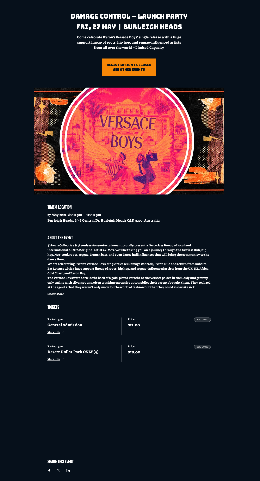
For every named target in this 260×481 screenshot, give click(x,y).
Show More (55, 294)
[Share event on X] (59, 470)
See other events (129, 69)
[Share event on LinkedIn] (68, 470)
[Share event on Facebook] (49, 470)
